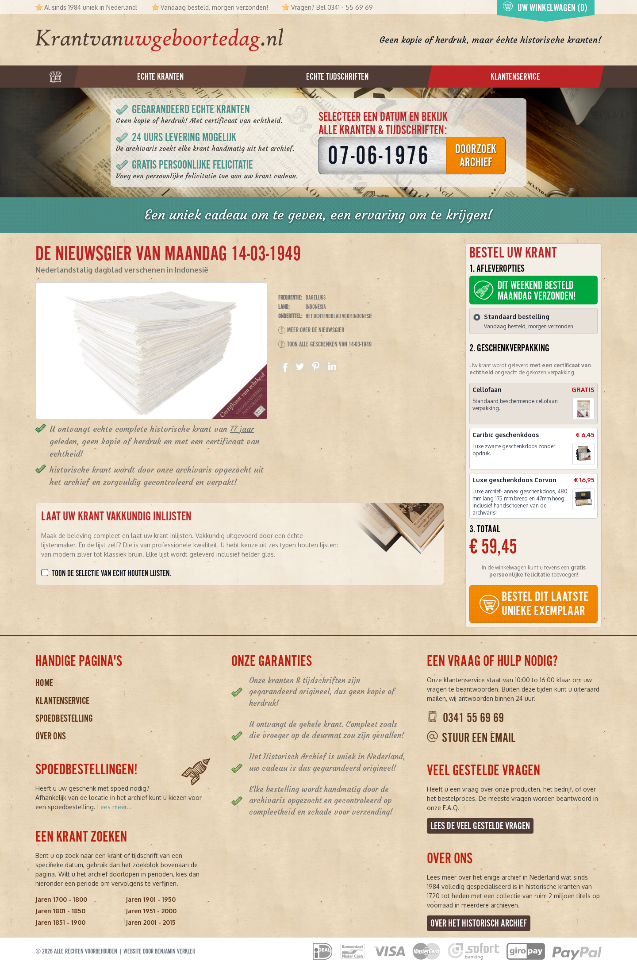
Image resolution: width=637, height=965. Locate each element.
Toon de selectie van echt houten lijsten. (111, 573)
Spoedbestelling (64, 718)
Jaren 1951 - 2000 (151, 911)
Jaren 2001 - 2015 (151, 922)
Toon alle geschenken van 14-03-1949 (325, 344)
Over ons (50, 736)
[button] (583, 409)
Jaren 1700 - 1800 (61, 899)
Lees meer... (114, 807)
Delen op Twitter (300, 366)
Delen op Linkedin (332, 366)
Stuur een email (478, 738)
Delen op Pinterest (316, 366)
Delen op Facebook (284, 366)
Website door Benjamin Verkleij (159, 951)
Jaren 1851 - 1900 (60, 922)
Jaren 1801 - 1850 (60, 911)
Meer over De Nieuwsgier (311, 330)
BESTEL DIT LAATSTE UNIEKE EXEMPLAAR (533, 604)
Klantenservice (62, 701)
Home (44, 683)
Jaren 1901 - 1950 (151, 899)
